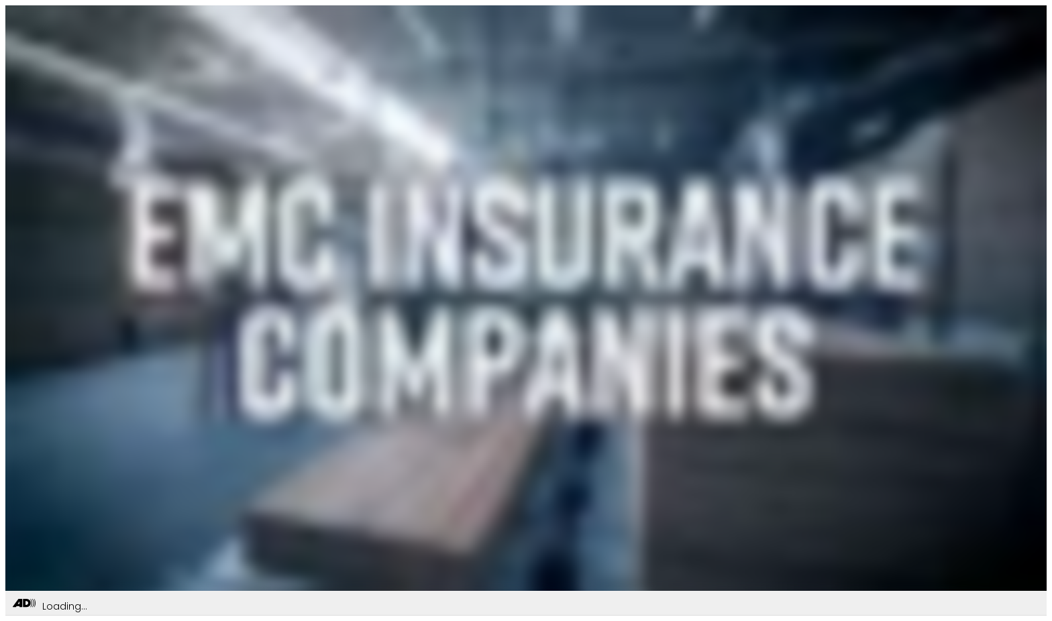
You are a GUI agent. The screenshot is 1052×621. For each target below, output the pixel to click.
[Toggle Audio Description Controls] (24, 604)
